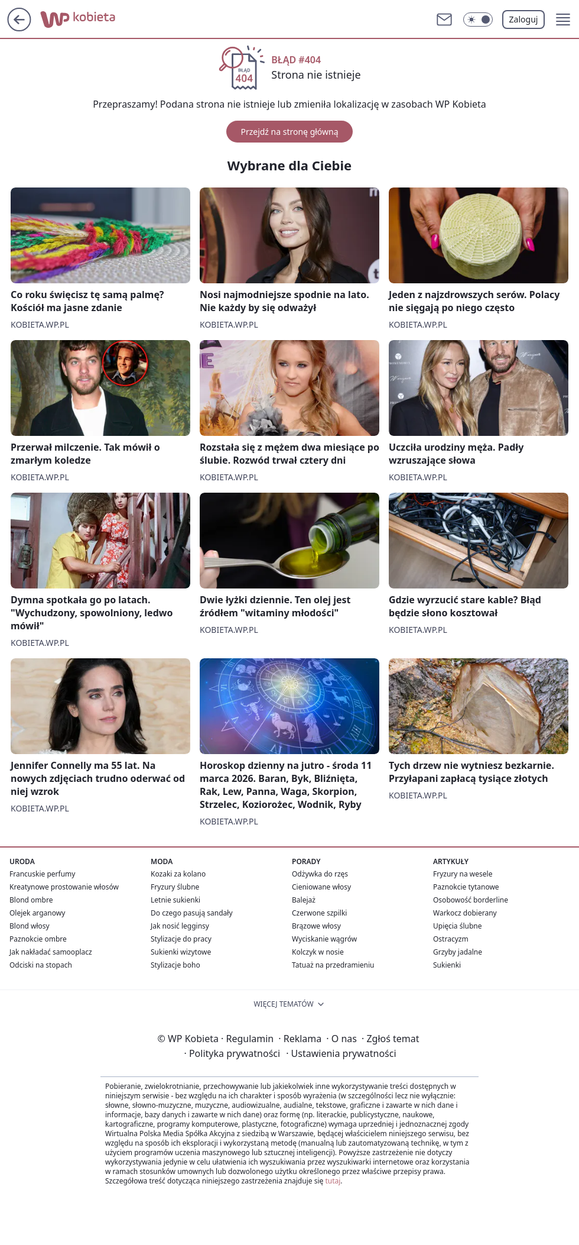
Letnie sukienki (175, 900)
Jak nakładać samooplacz (50, 952)
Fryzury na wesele (462, 874)
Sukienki (447, 965)
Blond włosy (29, 926)
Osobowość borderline (470, 900)
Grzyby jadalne (457, 952)
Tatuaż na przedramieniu (333, 965)
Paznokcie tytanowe (466, 887)
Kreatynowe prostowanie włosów (64, 887)
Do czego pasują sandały (192, 913)
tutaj (332, 1181)
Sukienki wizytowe (181, 952)
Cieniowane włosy (321, 887)
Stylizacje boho (175, 965)
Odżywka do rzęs (320, 874)
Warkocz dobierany (465, 913)
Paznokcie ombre (38, 939)
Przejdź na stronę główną (289, 131)
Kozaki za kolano (178, 874)
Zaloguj (523, 19)
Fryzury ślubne (175, 887)
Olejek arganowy (37, 913)
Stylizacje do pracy (181, 939)
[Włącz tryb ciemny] (478, 19)
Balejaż (303, 900)
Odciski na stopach (40, 965)
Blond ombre (31, 900)
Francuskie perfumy (42, 874)
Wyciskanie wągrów (324, 939)
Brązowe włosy (316, 926)
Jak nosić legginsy (180, 926)
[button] (563, 19)
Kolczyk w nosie (318, 952)
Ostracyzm (451, 939)
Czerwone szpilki (319, 913)
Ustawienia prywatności (341, 1053)
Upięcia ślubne (457, 926)
